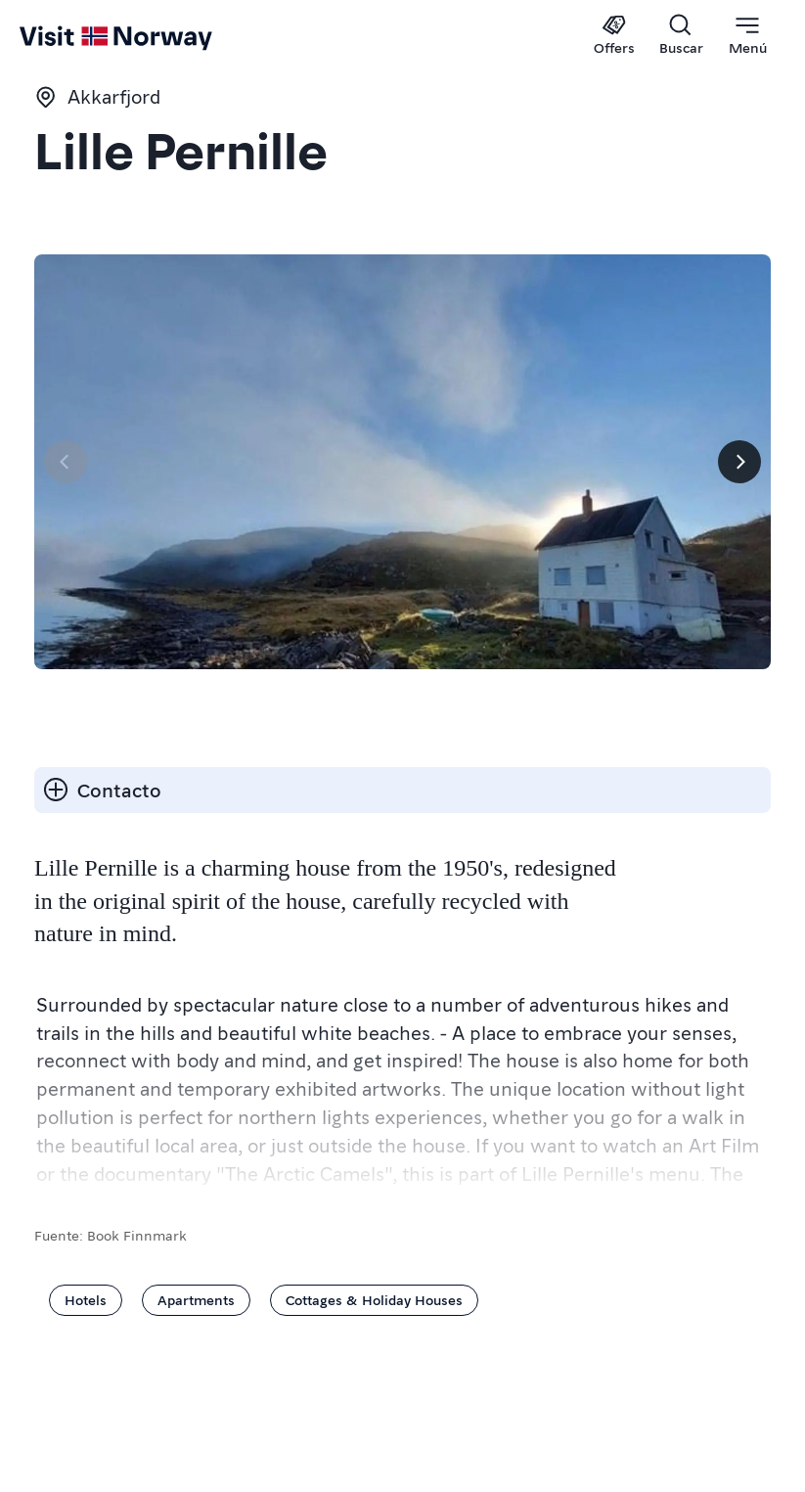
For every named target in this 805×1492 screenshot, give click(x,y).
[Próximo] (739, 461)
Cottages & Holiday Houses (374, 1299)
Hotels (86, 1299)
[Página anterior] (65, 461)
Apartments (196, 1299)
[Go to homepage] (56, 36)
